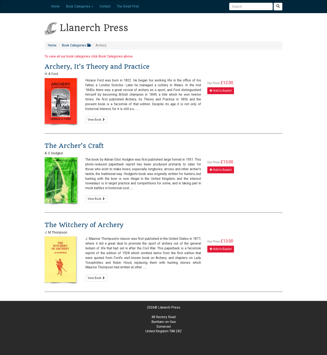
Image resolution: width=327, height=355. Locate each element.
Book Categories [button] (79, 6)
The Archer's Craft (74, 145)
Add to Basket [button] (221, 90)
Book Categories (76, 45)
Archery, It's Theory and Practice (97, 66)
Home (55, 6)
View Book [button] (96, 119)
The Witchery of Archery (84, 225)
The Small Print (128, 6)
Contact (105, 6)
